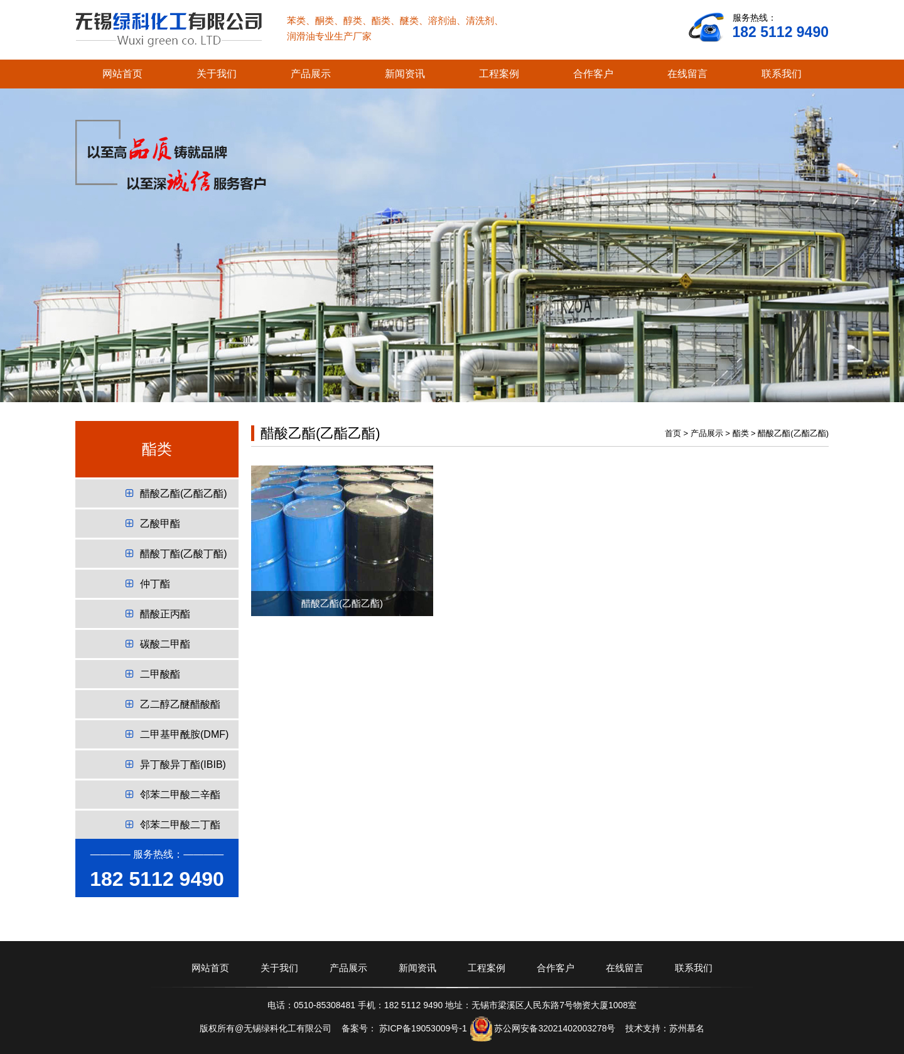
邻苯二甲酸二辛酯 (173, 794)
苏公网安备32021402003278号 (554, 1028)
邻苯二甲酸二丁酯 (173, 824)
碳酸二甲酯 (158, 644)
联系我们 (781, 73)
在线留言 (687, 73)
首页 (673, 433)
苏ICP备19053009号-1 (422, 1028)
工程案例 (499, 73)
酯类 (741, 433)
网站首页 (122, 73)
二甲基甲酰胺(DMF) (177, 734)
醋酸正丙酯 (158, 614)
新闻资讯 (405, 73)
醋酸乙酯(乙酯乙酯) (176, 493)
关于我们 (216, 73)
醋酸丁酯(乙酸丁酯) (176, 553)
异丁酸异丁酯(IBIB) (176, 764)
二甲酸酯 (153, 674)
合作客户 (593, 73)
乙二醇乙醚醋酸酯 (173, 704)
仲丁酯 (148, 583)
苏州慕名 (686, 1028)
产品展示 (311, 73)
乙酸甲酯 (153, 523)
